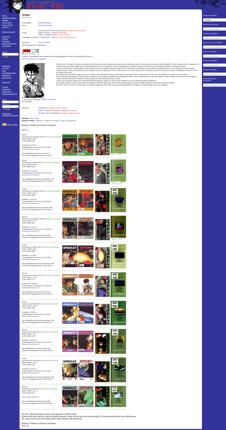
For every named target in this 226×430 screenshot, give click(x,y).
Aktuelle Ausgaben (9, 18)
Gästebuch (6, 66)
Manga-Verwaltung (9, 44)
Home (4, 16)
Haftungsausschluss (9, 94)
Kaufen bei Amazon (29, 149)
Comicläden (6, 46)
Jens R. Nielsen (44, 42)
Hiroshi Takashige (45, 25)
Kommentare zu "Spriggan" (36, 59)
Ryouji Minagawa (44, 23)
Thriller (62, 121)
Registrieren (6, 114)
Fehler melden (12, 125)
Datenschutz (7, 92)
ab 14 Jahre (34, 118)
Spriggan (41, 108)
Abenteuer (39, 121)
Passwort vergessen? (10, 115)
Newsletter (6, 82)
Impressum (6, 89)
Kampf (56, 121)
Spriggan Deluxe (50, 35)
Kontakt (5, 87)
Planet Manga (58, 30)
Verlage (5, 39)
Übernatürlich (71, 121)
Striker (46, 33)
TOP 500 (5, 68)
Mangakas (6, 37)
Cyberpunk (48, 121)
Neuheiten (6, 41)
